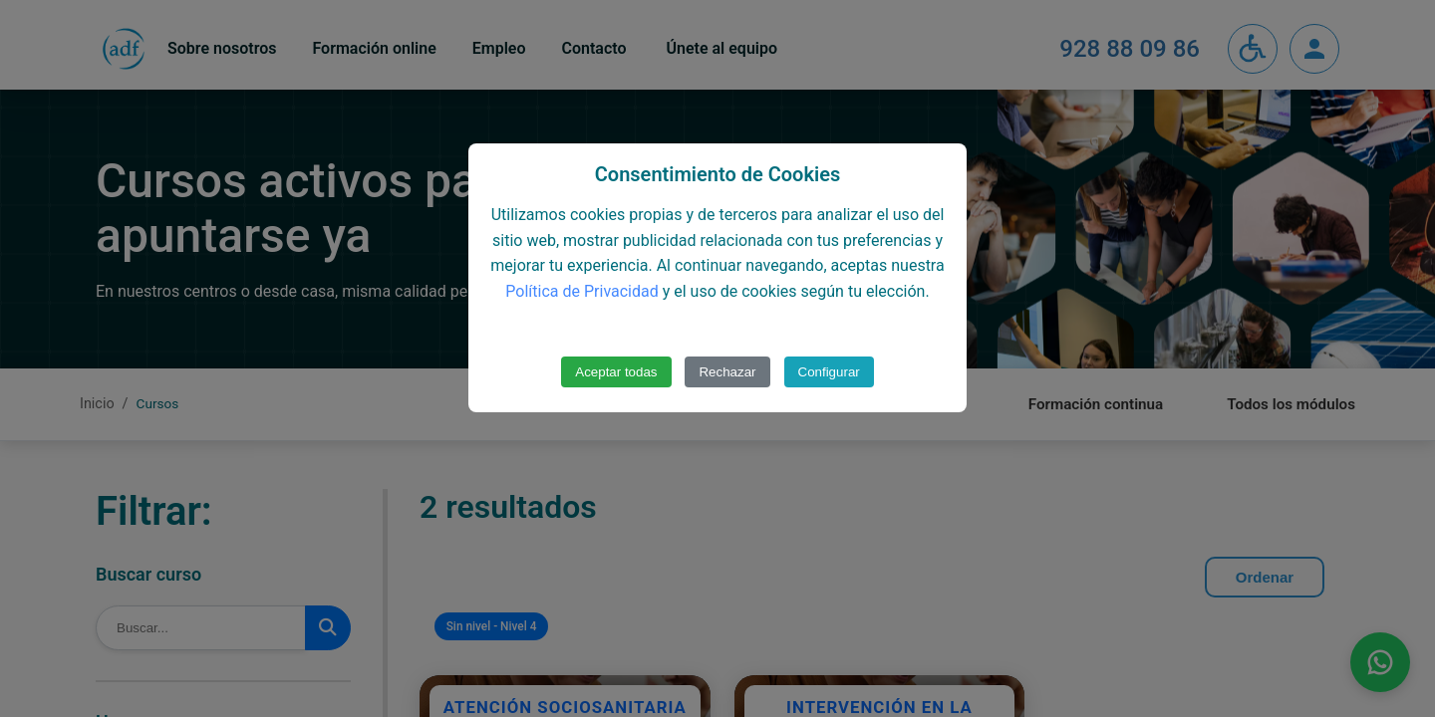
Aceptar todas (616, 371)
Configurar (829, 371)
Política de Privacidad (581, 291)
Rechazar (727, 371)
